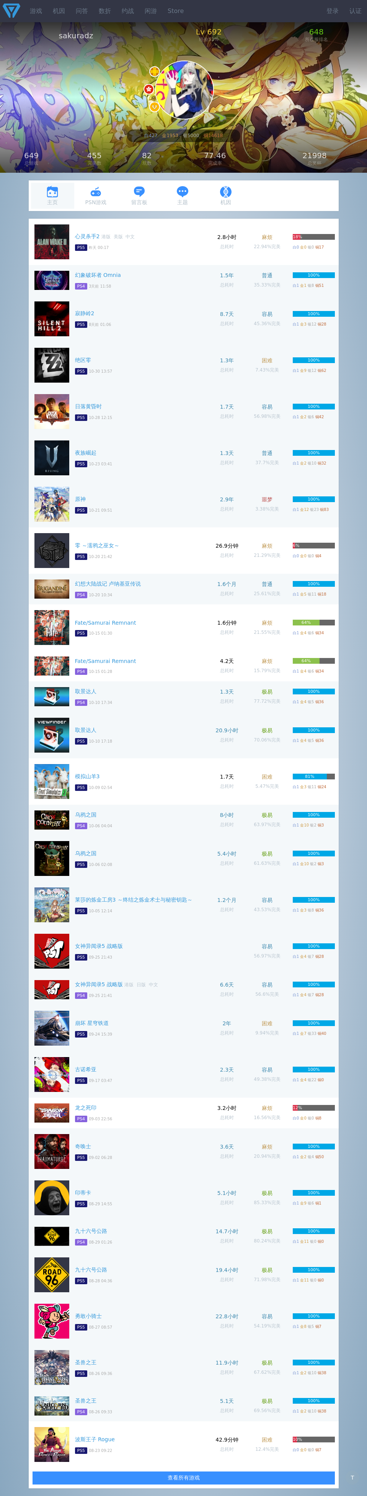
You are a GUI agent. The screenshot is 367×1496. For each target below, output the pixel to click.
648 (316, 31)
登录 (332, 11)
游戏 (36, 11)
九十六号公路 (91, 1231)
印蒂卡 (83, 1193)
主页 (52, 195)
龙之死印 (85, 1108)
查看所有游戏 (184, 1478)
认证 (355, 11)
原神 (80, 499)
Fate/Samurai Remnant (105, 623)
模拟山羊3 (87, 776)
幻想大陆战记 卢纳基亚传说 (108, 584)
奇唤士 (83, 1146)
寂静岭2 (85, 313)
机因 (59, 11)
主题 (182, 195)
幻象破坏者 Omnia (98, 275)
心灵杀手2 (87, 236)
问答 (82, 11)
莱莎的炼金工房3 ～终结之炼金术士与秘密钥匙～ (133, 900)
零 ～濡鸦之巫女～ (97, 545)
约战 (128, 11)
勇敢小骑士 (88, 1316)
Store (176, 11)
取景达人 (85, 691)
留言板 (139, 195)
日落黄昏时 (88, 406)
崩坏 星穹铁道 (92, 1023)
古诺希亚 (85, 1069)
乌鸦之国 (85, 815)
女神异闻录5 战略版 (99, 946)
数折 (105, 11)
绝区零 (83, 360)
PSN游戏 (96, 195)
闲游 (151, 11)
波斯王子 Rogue (95, 1439)
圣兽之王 (85, 1362)
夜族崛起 (85, 453)
